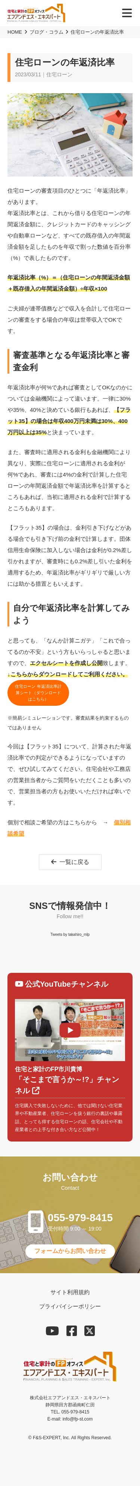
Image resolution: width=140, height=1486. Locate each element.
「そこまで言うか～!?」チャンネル (70, 1080)
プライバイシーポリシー (70, 1306)
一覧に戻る (70, 862)
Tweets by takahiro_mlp (70, 934)
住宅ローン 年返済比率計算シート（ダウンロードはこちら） (38, 692)
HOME (14, 32)
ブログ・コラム (46, 32)
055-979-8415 (80, 1217)
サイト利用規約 (70, 1292)
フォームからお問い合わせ (70, 1251)
